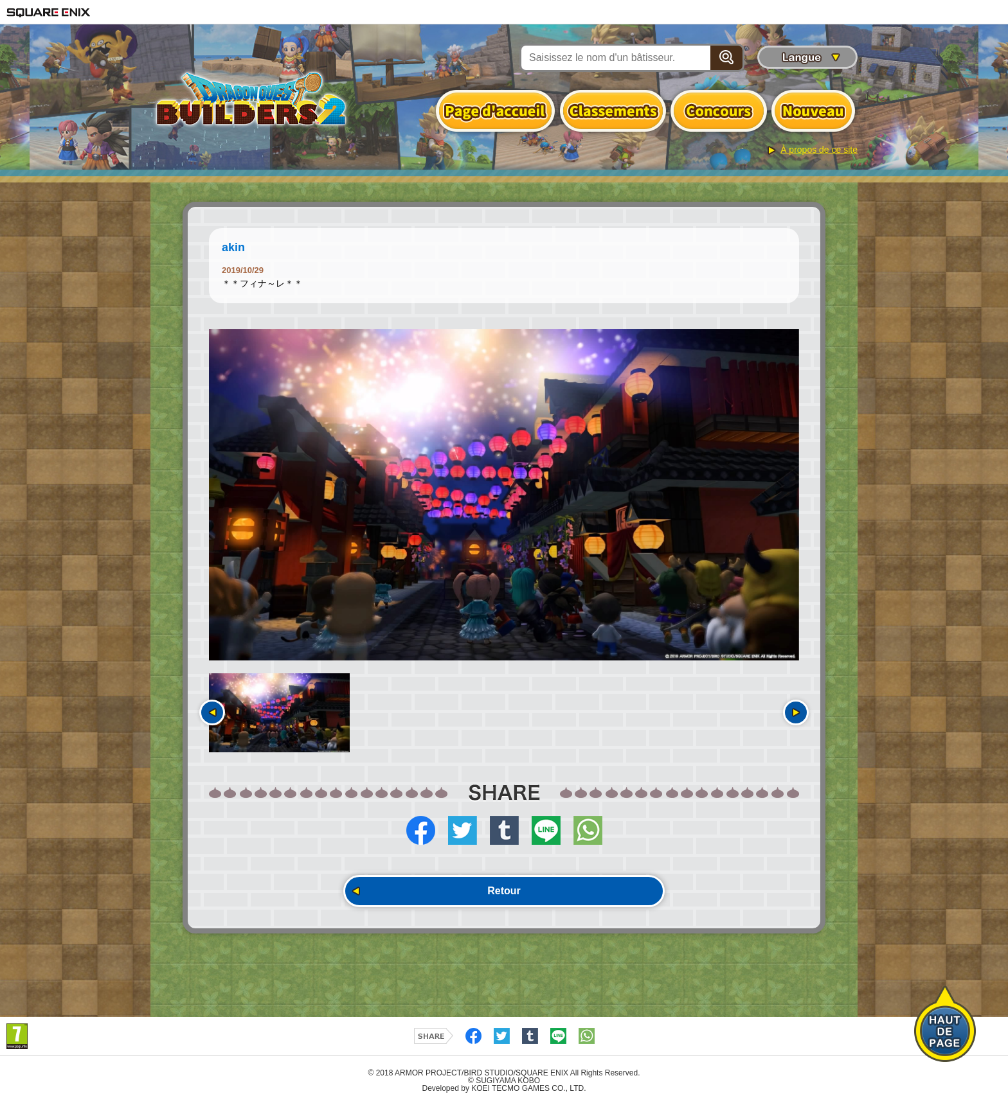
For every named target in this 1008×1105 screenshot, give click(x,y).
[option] (504, 494)
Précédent (212, 712)
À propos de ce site (819, 150)
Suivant (796, 712)
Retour (504, 890)
